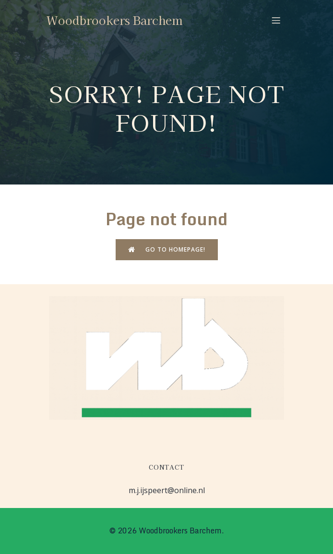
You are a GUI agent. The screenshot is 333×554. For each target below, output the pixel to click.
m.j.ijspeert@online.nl (167, 490)
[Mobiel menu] (275, 20)
